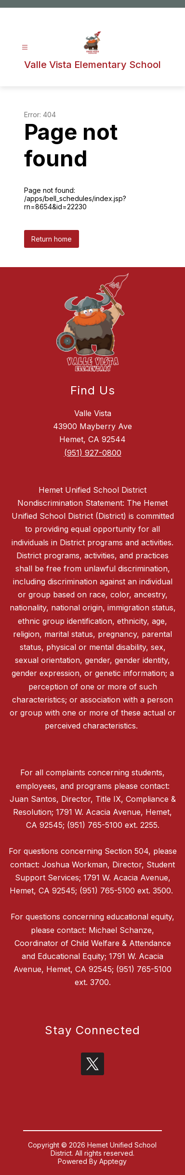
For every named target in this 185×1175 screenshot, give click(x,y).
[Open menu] (24, 47)
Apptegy (113, 1161)
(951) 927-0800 (92, 453)
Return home (51, 239)
